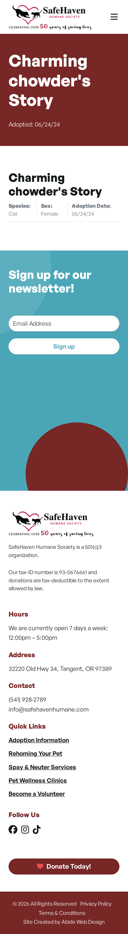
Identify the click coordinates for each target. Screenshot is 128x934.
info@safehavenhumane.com (49, 709)
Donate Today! (64, 866)
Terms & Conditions (62, 912)
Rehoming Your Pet (35, 753)
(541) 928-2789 (27, 699)
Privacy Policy (96, 903)
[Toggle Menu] (114, 17)
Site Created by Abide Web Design (64, 921)
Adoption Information (39, 740)
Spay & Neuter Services (42, 767)
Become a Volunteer (37, 793)
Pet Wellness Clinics (38, 780)
